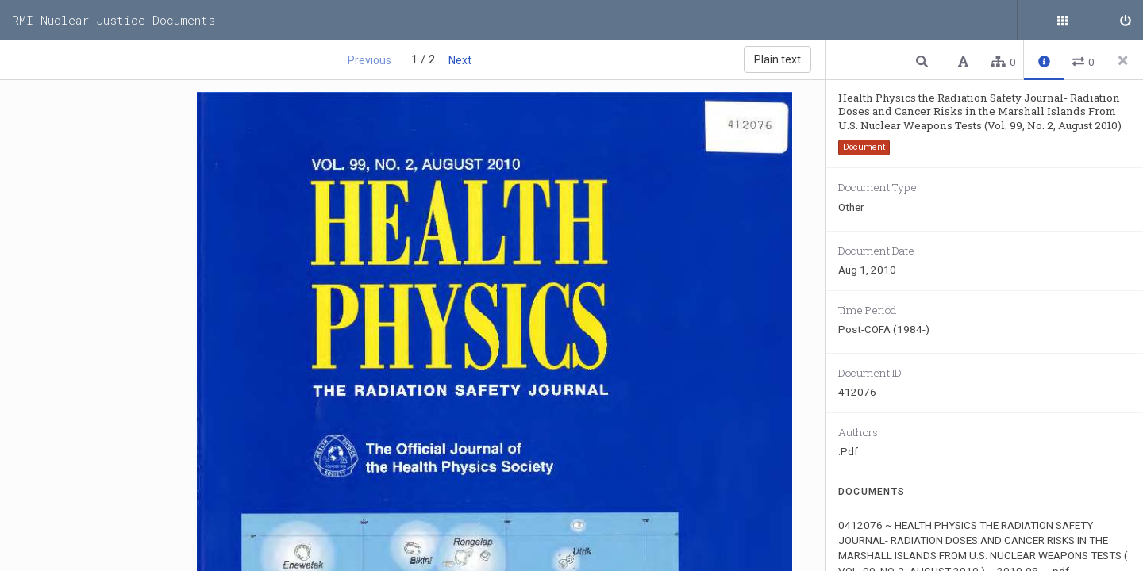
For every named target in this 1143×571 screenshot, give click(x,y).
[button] (924, 61)
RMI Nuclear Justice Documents (113, 20)
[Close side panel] (1123, 60)
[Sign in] (1123, 20)
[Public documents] (1083, 20)
